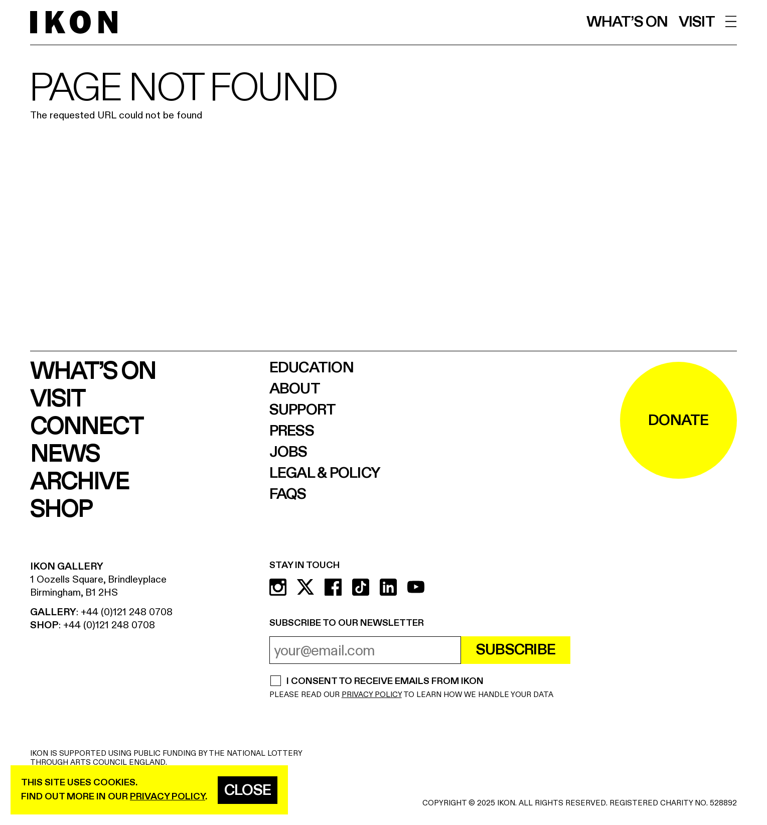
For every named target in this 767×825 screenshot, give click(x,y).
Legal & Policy (325, 473)
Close (247, 790)
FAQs (287, 494)
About (294, 389)
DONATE (678, 420)
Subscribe (515, 649)
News (64, 454)
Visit (697, 22)
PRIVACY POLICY (372, 695)
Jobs (288, 452)
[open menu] (731, 21)
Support (302, 410)
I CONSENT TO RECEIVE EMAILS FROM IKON (385, 682)
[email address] (365, 650)
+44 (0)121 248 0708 (127, 612)
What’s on (627, 22)
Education (311, 368)
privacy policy (167, 796)
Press (291, 431)
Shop (61, 509)
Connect (86, 427)
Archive (79, 482)
